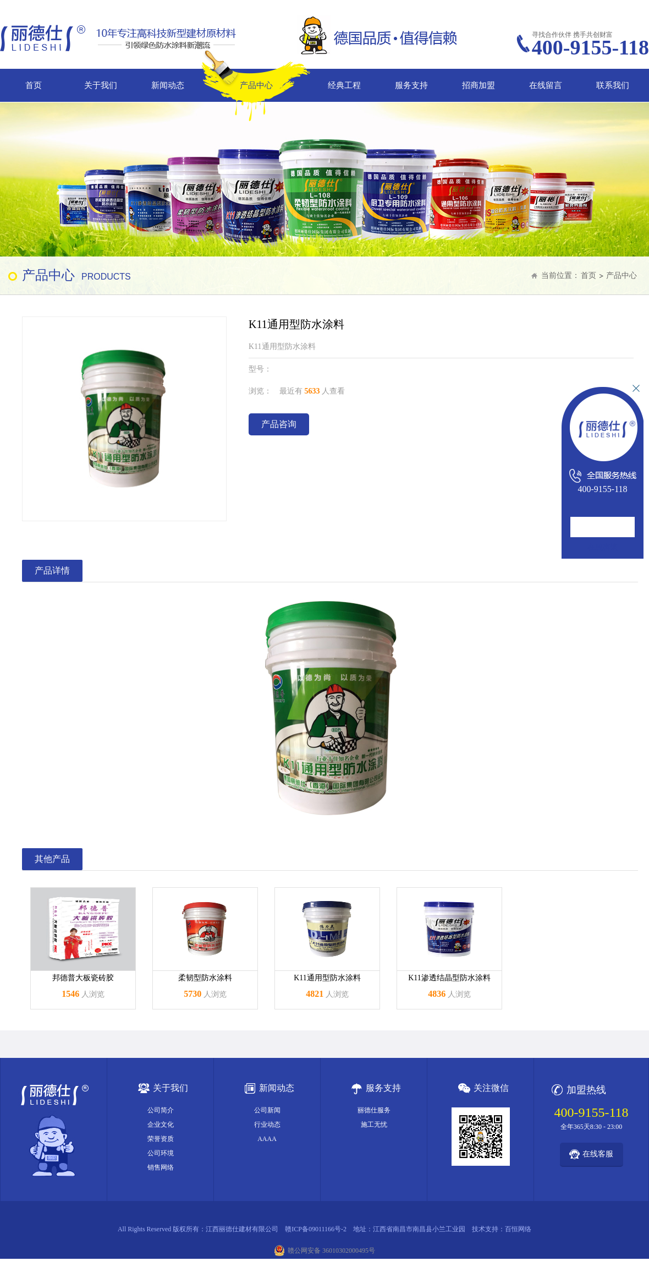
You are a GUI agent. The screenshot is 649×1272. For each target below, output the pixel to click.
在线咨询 (602, 547)
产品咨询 (278, 424)
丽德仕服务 (374, 1110)
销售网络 (160, 1167)
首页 (33, 85)
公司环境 (160, 1153)
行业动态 (267, 1124)
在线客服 (597, 1154)
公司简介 (160, 1110)
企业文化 (160, 1124)
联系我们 (612, 85)
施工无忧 (374, 1124)
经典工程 (344, 85)
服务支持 (411, 85)
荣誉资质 (160, 1139)
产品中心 (256, 85)
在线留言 (545, 85)
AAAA (267, 1139)
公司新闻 (267, 1110)
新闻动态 (167, 85)
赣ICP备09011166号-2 (315, 1229)
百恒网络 (518, 1229)
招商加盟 (478, 85)
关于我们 (100, 85)
